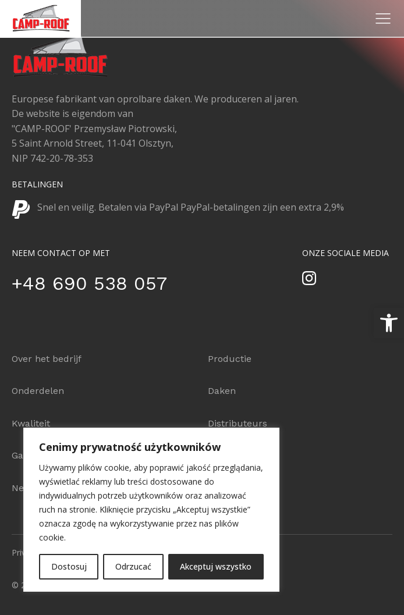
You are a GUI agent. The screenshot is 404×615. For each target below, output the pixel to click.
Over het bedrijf (46, 358)
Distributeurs (237, 423)
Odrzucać (133, 566)
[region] (151, 510)
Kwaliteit (31, 423)
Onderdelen (38, 390)
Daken (222, 390)
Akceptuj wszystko (215, 566)
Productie (229, 358)
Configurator (236, 455)
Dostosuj (69, 566)
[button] (389, 323)
